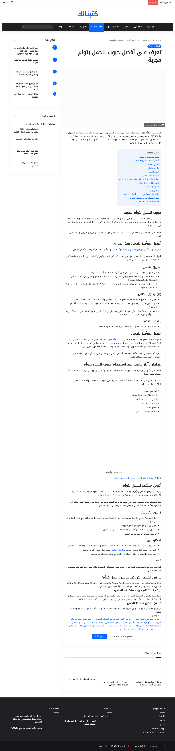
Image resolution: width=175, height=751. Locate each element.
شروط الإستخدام (158, 728)
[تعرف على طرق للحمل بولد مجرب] (80, 668)
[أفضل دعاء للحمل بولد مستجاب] (47, 165)
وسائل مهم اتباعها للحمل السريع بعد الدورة (133, 478)
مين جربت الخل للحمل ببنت (120, 626)
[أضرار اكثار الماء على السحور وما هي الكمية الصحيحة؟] (47, 75)
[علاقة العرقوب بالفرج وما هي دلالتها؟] (47, 98)
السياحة (72, 27)
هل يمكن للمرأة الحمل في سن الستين (136, 629)
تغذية (126, 27)
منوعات (61, 27)
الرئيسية (150, 27)
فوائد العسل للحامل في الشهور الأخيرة (113, 619)
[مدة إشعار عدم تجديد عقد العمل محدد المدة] (47, 155)
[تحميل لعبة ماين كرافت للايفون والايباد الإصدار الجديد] (47, 132)
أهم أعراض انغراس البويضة (27, 139)
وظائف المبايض (118, 550)
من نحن (162, 720)
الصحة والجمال (113, 27)
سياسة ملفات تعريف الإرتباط (154, 732)
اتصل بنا (162, 724)
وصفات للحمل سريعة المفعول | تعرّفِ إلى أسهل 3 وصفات (148, 684)
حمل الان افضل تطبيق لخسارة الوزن (40, 124)
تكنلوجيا (83, 27)
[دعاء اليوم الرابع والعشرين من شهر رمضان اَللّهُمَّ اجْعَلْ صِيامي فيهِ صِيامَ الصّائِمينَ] (47, 52)
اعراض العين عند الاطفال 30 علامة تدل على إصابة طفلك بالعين (27, 86)
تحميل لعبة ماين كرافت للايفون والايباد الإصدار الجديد (26, 130)
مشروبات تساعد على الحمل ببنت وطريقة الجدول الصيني (115, 684)
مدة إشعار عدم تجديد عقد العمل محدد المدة (27, 152)
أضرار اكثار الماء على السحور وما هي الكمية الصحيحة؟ (26, 73)
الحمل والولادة (96, 27)
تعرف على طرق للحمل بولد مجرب (81, 679)
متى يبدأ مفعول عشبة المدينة (105, 622)
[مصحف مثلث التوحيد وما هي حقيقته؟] (47, 64)
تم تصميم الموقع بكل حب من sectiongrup (111, 746)
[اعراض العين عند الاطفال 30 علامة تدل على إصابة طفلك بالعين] (47, 86)
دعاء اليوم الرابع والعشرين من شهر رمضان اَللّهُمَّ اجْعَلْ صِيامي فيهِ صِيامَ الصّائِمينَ (26, 51)
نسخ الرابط (99, 636)
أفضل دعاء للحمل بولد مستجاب (29, 164)
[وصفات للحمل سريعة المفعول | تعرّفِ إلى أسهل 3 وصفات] (146, 670)
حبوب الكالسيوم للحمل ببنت (147, 619)
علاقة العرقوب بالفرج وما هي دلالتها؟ (26, 95)
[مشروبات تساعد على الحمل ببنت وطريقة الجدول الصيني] (113, 670)
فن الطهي (138, 27)
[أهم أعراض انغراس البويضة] (47, 143)
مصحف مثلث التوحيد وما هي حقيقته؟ (26, 61)
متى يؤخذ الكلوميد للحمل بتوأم (137, 622)
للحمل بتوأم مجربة (115, 340)
